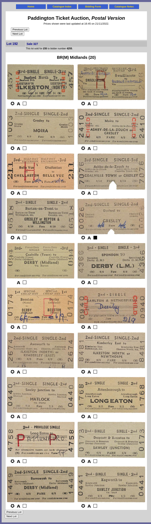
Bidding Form (93, 6)
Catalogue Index (62, 6)
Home (30, 6)
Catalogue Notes (124, 6)
